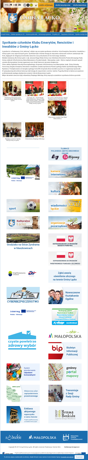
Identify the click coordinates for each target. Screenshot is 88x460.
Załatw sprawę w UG (18, 34)
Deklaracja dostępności (71, 447)
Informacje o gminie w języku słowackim (75, 28)
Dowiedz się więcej (67, 457)
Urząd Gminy (5, 34)
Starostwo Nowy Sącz (13, 437)
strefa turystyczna (62, 5)
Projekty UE (56, 34)
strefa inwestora (79, 5)
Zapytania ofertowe (67, 34)
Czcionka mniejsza (36, 5)
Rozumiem (79, 457)
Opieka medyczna (81, 34)
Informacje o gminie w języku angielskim (84, 28)
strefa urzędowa (46, 5)
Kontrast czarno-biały (28, 5)
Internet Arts (56, 447)
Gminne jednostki (31, 34)
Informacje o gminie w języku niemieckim (79, 28)
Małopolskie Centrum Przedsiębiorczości (72, 437)
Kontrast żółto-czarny (31, 5)
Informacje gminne (45, 34)
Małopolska (42, 437)
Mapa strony (67, 28)
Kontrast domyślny (24, 5)
